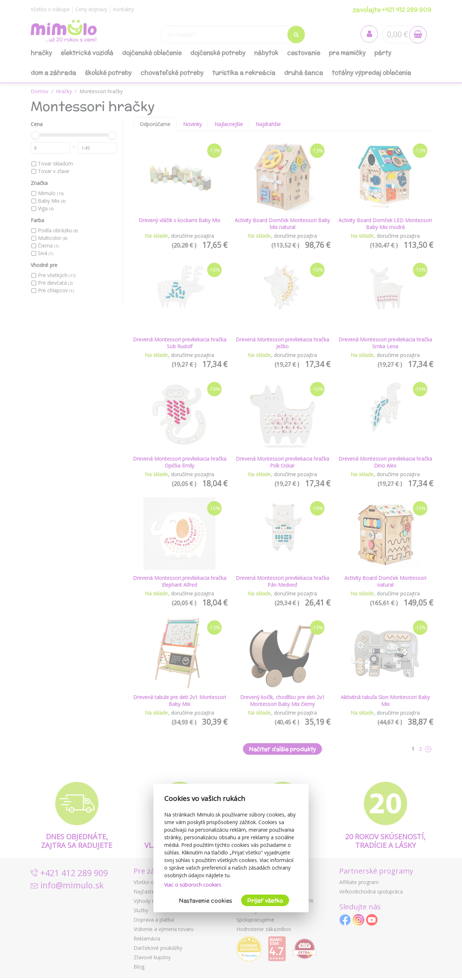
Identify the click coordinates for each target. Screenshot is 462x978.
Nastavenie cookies (205, 900)
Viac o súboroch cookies (192, 884)
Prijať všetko (265, 900)
